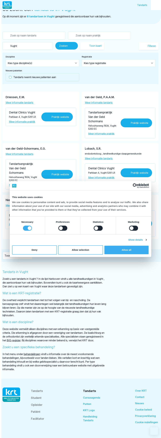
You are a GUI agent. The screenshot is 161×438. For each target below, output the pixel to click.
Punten (87, 403)
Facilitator (37, 418)
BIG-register (13, 340)
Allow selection (80, 250)
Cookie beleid (143, 409)
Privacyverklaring (145, 415)
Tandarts (142, 5)
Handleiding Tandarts (90, 418)
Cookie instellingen (146, 422)
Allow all (126, 250)
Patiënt (35, 411)
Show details (135, 239)
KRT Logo (89, 410)
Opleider (36, 404)
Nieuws (139, 403)
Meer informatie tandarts (19, 102)
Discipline (10, 57)
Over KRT (141, 390)
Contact (139, 397)
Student (36, 398)
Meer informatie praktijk (22, 121)
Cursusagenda (91, 397)
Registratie (87, 57)
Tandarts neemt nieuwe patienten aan (31, 77)
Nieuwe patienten (14, 70)
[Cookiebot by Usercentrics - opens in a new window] (135, 185)
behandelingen (32, 354)
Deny (34, 250)
